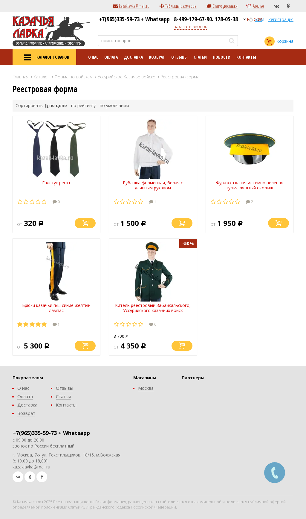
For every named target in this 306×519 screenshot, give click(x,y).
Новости (221, 57)
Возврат (157, 57)
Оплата (111, 57)
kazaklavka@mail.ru (131, 6)
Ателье (258, 6)
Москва (146, 388)
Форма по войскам (73, 77)
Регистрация (280, 19)
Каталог (41, 77)
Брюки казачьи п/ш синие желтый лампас (56, 307)
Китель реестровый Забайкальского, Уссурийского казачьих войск (153, 307)
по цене (58, 105)
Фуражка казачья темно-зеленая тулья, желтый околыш (249, 185)
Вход (259, 19)
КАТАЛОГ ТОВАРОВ (44, 57)
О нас (93, 57)
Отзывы (179, 57)
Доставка (133, 57)
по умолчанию (114, 105)
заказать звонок (190, 26)
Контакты (246, 57)
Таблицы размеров (178, 6)
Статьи (200, 57)
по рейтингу (83, 105)
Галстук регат (56, 182)
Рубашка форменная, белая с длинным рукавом (153, 185)
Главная (20, 77)
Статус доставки (222, 6)
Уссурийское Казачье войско (126, 77)
